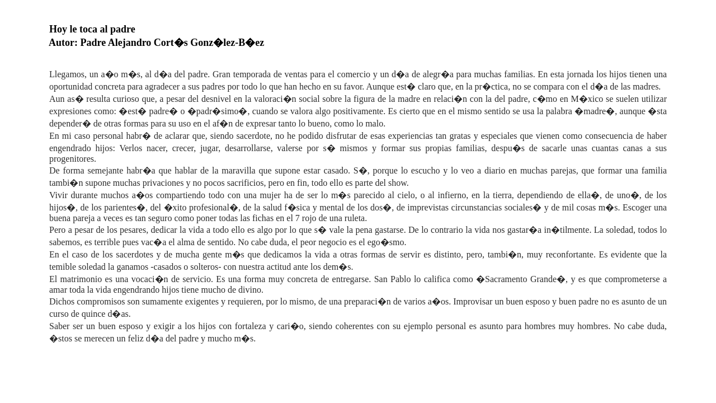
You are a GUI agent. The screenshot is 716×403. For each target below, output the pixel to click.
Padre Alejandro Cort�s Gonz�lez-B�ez (173, 42)
